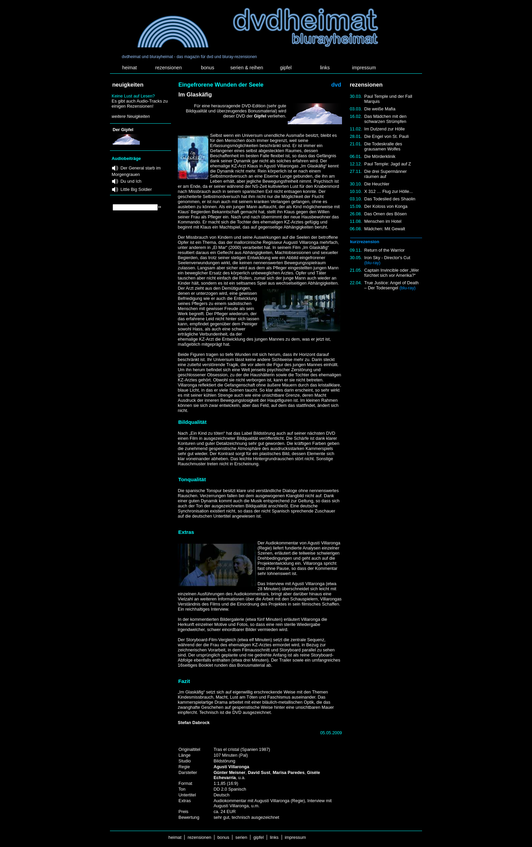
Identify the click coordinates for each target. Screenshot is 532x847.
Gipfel (260, 116)
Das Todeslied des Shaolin (390, 198)
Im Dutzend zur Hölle (384, 128)
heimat (129, 67)
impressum (364, 67)
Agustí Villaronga (231, 766)
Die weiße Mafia (380, 108)
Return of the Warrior (384, 250)
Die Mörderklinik (380, 156)
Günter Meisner (229, 772)
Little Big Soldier (136, 189)
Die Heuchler (377, 183)
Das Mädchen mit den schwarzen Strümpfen (385, 119)
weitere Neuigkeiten (131, 116)
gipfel (285, 67)
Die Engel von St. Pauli (386, 136)
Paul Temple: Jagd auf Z (387, 163)
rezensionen (168, 67)
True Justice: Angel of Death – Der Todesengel (391, 285)
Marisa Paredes (289, 772)
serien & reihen (246, 67)
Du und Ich (130, 181)
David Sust (259, 772)
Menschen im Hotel (383, 221)
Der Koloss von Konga (385, 206)
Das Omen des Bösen (385, 213)
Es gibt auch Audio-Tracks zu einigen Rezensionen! (140, 103)
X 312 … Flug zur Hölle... (388, 191)
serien (241, 837)
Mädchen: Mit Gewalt (384, 228)
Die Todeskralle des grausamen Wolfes (383, 146)
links (325, 67)
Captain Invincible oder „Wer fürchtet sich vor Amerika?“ (391, 273)
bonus (207, 67)
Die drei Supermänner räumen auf (385, 174)
